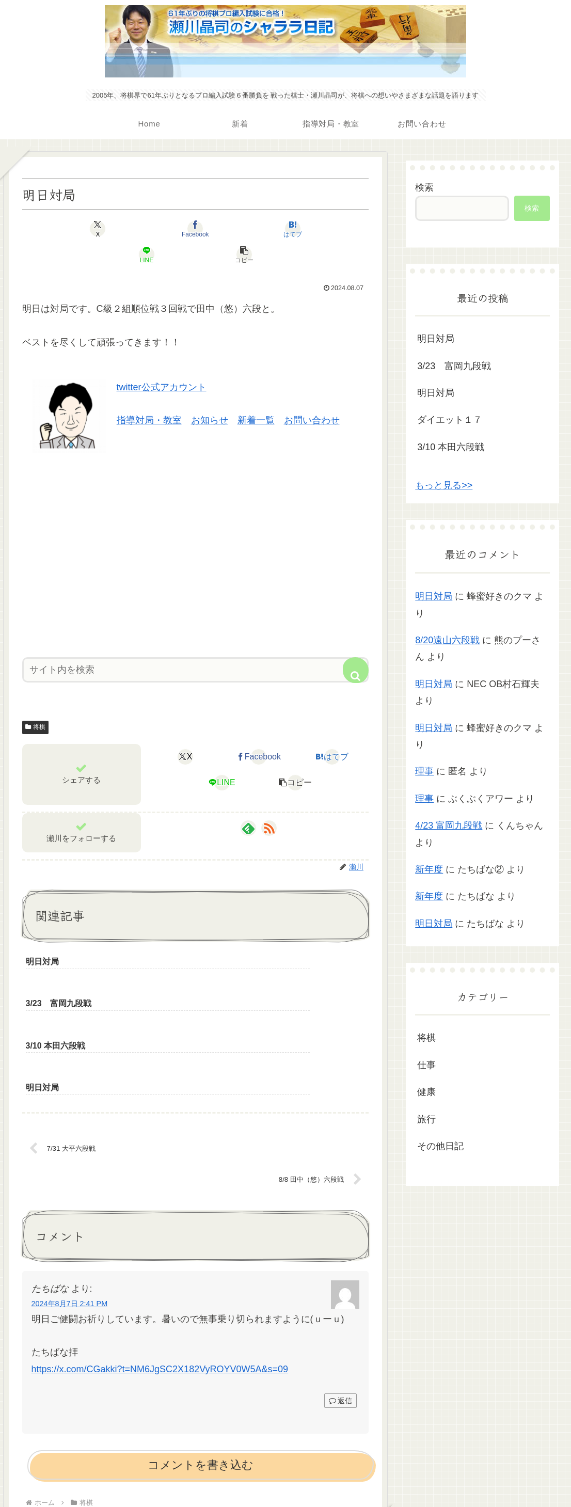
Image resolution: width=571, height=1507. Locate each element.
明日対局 (435, 339)
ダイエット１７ (449, 420)
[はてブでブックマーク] (195, 228)
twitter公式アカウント (162, 361)
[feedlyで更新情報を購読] (248, 802)
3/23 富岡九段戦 (454, 366)
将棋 (35, 701)
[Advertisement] (195, 525)
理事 (424, 771)
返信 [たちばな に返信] (340, 1294)
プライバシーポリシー (285, 1475)
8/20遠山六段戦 (447, 640)
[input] (195, 644)
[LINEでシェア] (253, 228)
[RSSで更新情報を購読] (269, 802)
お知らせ (209, 394)
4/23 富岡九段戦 (448, 825)
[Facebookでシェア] (137, 228)
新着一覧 (256, 394)
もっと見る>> (443, 485)
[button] (311, 228)
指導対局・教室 (149, 394)
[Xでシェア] (78, 228)
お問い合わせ (312, 394)
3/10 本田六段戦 (450, 447)
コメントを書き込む (200, 1359)
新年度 (429, 869)
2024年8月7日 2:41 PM (69, 1197)
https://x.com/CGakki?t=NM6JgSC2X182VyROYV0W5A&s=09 (160, 1263)
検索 (424, 187)
